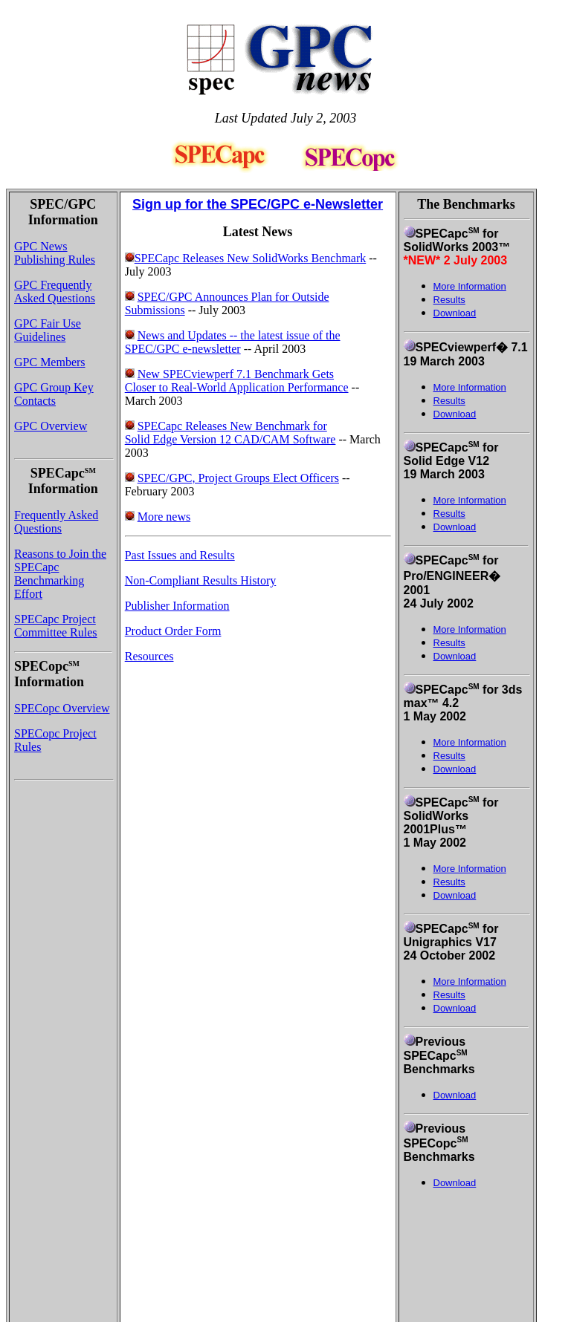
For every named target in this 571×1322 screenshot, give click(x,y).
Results (449, 400)
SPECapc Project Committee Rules (55, 626)
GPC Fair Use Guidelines (47, 330)
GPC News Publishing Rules (54, 253)
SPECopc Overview (61, 708)
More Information (469, 387)
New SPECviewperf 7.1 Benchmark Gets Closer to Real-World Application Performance (237, 381)
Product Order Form (173, 631)
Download (455, 313)
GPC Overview (50, 426)
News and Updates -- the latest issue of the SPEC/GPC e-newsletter (233, 342)
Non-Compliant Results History (201, 580)
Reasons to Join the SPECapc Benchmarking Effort (60, 573)
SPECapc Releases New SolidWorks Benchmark (246, 258)
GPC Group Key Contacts (54, 394)
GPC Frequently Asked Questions (54, 292)
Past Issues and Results (180, 555)
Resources (149, 656)
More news (164, 516)
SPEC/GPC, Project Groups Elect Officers (238, 478)
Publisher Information (177, 605)
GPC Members (50, 362)
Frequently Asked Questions (56, 522)
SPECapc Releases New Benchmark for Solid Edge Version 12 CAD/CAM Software (230, 433)
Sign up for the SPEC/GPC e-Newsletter (257, 204)
